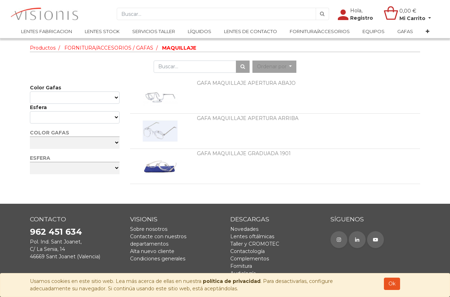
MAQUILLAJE (179, 48)
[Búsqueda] (322, 14)
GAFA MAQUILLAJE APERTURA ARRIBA (247, 118)
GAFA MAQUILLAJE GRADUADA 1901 (244, 153)
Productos (43, 48)
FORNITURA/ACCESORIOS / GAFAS (108, 48)
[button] (427, 32)
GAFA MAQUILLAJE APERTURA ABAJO (246, 83)
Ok (392, 283)
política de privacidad (232, 281)
